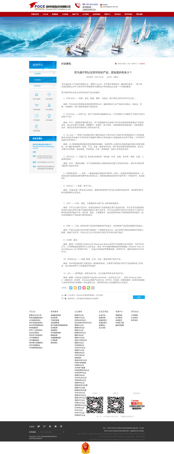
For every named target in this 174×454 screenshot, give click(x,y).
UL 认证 (69, 135)
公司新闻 (37, 74)
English (104, 4)
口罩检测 (54, 340)
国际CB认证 (79, 335)
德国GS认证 (79, 343)
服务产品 (75, 14)
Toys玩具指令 (34, 333)
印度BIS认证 (79, 365)
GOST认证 (79, 410)
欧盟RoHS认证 (80, 333)
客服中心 (107, 14)
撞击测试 (54, 343)
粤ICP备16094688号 (35, 438)
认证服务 (65, 14)
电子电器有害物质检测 (59, 325)
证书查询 (119, 318)
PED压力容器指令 (36, 335)
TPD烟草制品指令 (35, 348)
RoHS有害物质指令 (36, 325)
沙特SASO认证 (80, 320)
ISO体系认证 (79, 345)
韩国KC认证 (79, 325)
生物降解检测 (56, 338)
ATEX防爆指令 (34, 345)
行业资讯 (37, 80)
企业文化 (102, 315)
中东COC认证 (80, 393)
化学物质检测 (56, 333)
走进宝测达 (96, 14)
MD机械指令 (33, 328)
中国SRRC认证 (80, 380)
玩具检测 (54, 328)
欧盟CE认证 (79, 315)
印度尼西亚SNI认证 (82, 370)
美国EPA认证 (79, 383)
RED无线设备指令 (36, 323)
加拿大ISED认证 (81, 340)
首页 (128, 64)
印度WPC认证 (80, 415)
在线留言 (119, 320)
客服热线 (119, 315)
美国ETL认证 (79, 350)
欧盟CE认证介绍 (35, 315)
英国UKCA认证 (80, 395)
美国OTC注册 (80, 388)
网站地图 (139, 14)
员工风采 (102, 328)
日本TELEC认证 (81, 378)
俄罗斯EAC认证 (80, 405)
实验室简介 (103, 320)
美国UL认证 (79, 330)
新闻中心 (134, 64)
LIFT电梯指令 (34, 338)
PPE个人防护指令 (35, 330)
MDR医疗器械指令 (36, 343)
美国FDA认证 (80, 353)
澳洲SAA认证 (80, 328)
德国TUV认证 (80, 338)
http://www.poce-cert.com (137, 439)
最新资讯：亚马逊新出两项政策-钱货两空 (83, 298)
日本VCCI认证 (80, 348)
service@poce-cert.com (109, 7)
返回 (139, 297)
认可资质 (85, 14)
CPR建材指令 (34, 340)
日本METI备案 (80, 368)
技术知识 (37, 86)
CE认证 (45, 14)
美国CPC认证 (80, 400)
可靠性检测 (55, 320)
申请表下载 (120, 323)
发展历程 (102, 318)
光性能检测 (55, 323)
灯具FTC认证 (79, 413)
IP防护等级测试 (80, 363)
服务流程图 (120, 325)
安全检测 (54, 318)
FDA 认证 (70, 98)
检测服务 (55, 14)
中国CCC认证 (80, 403)
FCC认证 (70, 114)
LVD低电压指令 (35, 320)
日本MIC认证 (79, 408)
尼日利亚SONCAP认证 (83, 323)
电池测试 (54, 330)
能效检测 (54, 335)
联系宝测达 (128, 14)
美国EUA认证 (80, 375)
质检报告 (78, 358)
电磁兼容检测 (56, 315)
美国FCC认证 (80, 318)
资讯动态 (117, 14)
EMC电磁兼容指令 (36, 318)
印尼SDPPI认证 (80, 373)
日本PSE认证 (80, 355)
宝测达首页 (35, 14)
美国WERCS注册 (81, 385)
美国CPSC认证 (80, 398)
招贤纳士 (102, 325)
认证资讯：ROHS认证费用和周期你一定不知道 (85, 295)
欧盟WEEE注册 (80, 390)
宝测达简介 (103, 323)
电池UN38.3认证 (81, 360)
